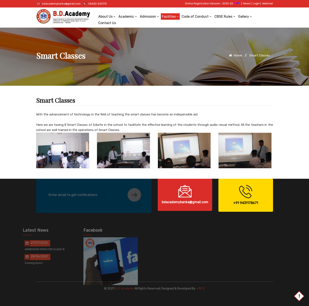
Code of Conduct (197, 16)
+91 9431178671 (245, 203)
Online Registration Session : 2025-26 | (213, 3)
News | (247, 3)
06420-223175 (94, 3)
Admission (149, 16)
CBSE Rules (224, 16)
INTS (202, 283)
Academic (127, 16)
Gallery (245, 16)
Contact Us (107, 23)
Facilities (170, 16)
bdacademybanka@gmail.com (58, 3)
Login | (257, 3)
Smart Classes (259, 55)
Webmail (267, 3)
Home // (239, 55)
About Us (107, 16)
